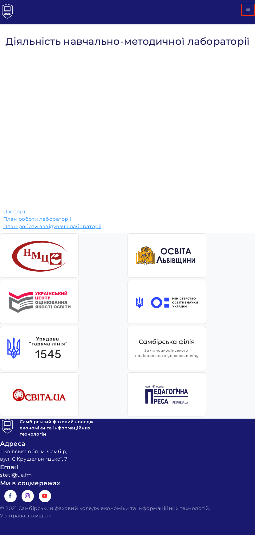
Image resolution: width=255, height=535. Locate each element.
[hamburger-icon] (248, 10)
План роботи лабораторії (37, 219)
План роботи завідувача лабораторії (52, 226)
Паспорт (15, 212)
